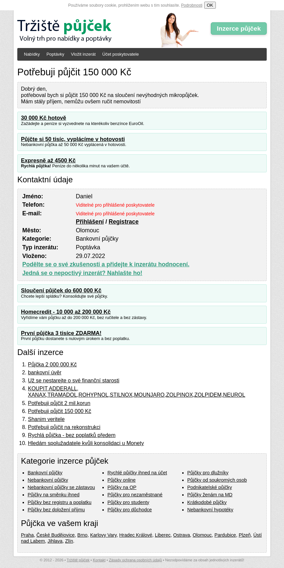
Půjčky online (121, 480)
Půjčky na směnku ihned (53, 494)
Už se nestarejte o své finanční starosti (73, 380)
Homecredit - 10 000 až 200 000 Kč (66, 312)
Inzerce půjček (239, 28)
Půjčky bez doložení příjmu (56, 509)
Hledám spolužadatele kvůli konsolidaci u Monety (86, 443)
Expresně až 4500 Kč (48, 160)
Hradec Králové (135, 535)
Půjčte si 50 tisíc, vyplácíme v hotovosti (73, 139)
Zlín (69, 541)
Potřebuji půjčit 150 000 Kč (59, 411)
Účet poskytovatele (120, 54)
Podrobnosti (192, 5)
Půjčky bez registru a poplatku (59, 502)
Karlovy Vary (103, 535)
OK (210, 5)
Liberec (163, 535)
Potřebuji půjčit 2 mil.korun (59, 403)
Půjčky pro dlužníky (207, 472)
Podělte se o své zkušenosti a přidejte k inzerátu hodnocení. (106, 264)
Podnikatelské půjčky (209, 487)
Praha (27, 535)
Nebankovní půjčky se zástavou (61, 487)
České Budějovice (55, 535)
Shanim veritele (46, 419)
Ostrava (181, 535)
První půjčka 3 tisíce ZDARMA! (61, 333)
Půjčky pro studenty (128, 502)
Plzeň (245, 535)
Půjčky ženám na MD (209, 494)
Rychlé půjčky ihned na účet (137, 472)
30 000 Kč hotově (43, 118)
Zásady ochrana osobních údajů (135, 560)
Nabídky (32, 54)
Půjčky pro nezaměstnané (135, 494)
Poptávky (55, 54)
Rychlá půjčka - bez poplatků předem (71, 435)
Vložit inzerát (83, 54)
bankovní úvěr (45, 372)
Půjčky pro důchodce (129, 509)
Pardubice (225, 535)
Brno (82, 535)
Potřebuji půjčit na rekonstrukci (64, 427)
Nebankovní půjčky (48, 480)
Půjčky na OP (121, 487)
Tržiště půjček (78, 560)
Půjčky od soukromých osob (217, 480)
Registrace (124, 221)
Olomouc (202, 535)
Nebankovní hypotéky (210, 509)
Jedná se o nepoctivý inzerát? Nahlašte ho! (82, 273)
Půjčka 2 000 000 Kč (52, 364)
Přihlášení (90, 221)
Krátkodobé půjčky (206, 502)
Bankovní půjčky (45, 472)
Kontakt (99, 560)
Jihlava (55, 541)
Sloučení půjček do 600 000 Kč (61, 290)
